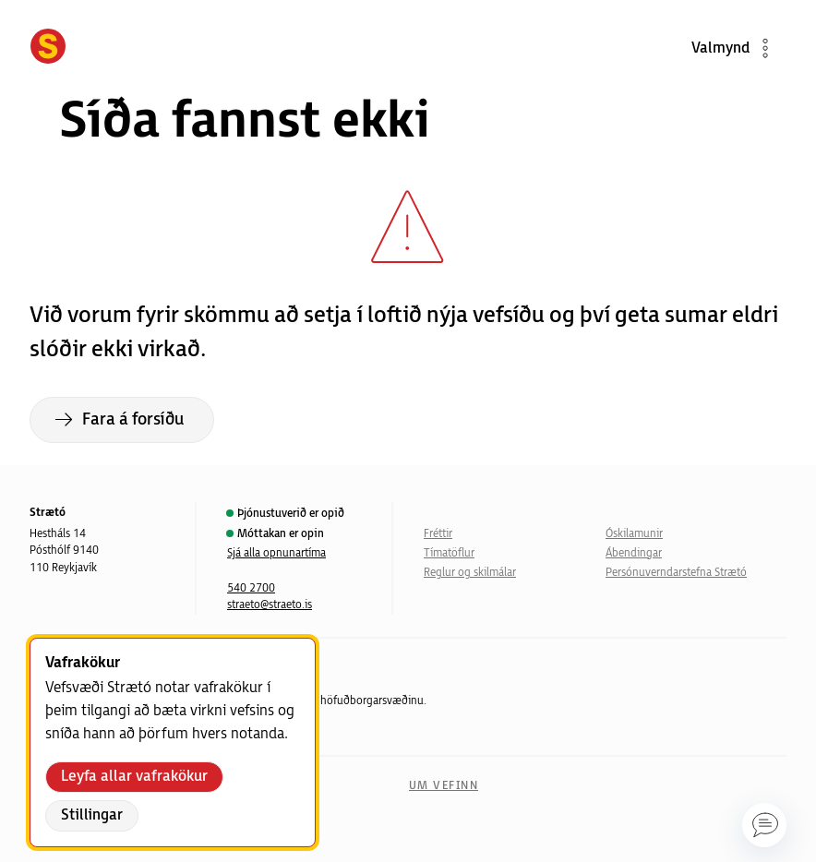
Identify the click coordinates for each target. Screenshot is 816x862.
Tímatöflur (449, 553)
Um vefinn (443, 786)
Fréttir (438, 534)
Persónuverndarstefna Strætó (676, 573)
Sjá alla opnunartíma (276, 553)
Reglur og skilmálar (470, 573)
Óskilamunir (634, 534)
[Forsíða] (48, 48)
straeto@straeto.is (269, 605)
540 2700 (251, 588)
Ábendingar (634, 553)
